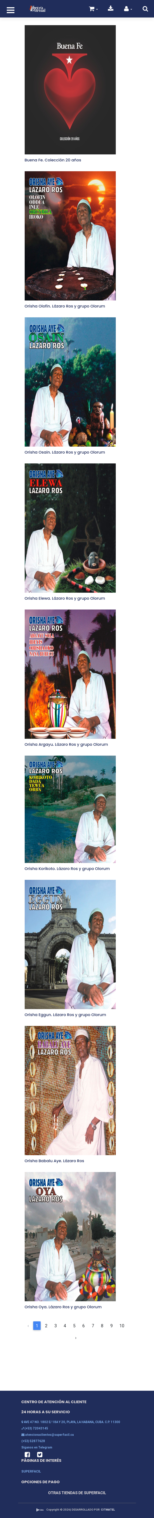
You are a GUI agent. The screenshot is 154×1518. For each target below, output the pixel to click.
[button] (128, 9)
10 (121, 1325)
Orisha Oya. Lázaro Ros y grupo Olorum (63, 1307)
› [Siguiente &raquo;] (75, 1337)
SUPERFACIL (31, 1471)
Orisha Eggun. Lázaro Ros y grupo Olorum (65, 1014)
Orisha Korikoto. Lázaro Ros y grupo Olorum (67, 868)
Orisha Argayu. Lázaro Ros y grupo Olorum (66, 744)
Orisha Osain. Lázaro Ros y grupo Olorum (65, 452)
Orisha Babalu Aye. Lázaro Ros (54, 1160)
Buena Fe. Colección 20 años (53, 160)
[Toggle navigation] (11, 10)
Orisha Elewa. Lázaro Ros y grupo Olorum (65, 598)
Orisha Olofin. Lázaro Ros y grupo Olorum (65, 306)
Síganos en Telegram (36, 1447)
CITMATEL (108, 1509)
